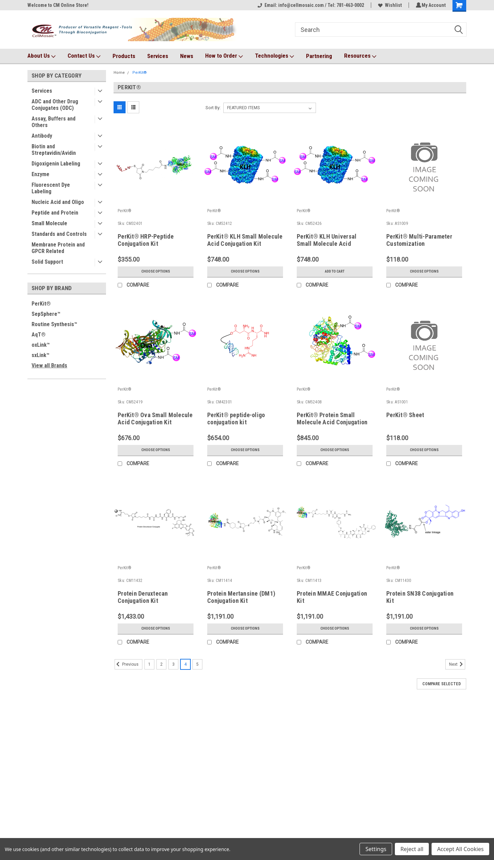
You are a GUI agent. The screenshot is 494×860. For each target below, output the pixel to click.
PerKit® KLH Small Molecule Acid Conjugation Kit (245, 240)
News (186, 56)
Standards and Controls (59, 234)
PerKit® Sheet (405, 414)
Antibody (42, 136)
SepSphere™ (46, 314)
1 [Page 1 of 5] (149, 664)
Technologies (274, 56)
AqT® (39, 334)
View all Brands (49, 365)
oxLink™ (41, 345)
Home (119, 72)
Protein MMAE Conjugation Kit (332, 597)
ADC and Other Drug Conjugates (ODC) (55, 104)
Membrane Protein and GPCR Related (58, 247)
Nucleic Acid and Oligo (58, 202)
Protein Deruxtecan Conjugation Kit (143, 597)
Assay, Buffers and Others (53, 121)
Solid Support (47, 262)
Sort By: (213, 107)
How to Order (224, 56)
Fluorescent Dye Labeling (51, 188)
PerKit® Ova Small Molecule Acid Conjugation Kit (155, 418)
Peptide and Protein (55, 212)
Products (124, 56)
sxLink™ (40, 355)
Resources (360, 56)
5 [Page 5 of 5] (197, 664)
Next (457, 664)
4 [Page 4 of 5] (185, 664)
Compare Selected (441, 683)
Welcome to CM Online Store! (58, 5)
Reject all (411, 849)
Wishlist (389, 5)
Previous (127, 664)
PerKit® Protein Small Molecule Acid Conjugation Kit (332, 422)
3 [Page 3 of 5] (173, 664)
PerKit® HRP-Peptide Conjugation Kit (146, 240)
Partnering (319, 56)
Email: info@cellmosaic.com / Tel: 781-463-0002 (310, 5)
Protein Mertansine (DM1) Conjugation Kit (241, 597)
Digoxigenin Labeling (56, 163)
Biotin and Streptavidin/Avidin (54, 149)
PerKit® (41, 303)
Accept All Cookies (460, 849)
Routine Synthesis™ (54, 324)
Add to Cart (334, 271)
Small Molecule (49, 223)
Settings (375, 849)
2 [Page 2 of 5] (161, 664)
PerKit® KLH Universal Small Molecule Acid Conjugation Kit (326, 243)
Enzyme (40, 174)
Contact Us (84, 56)
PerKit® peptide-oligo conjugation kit (236, 418)
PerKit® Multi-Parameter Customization (419, 240)
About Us (41, 56)
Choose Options (155, 271)
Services (157, 56)
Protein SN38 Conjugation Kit (420, 597)
